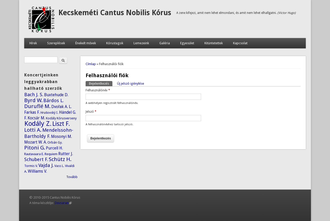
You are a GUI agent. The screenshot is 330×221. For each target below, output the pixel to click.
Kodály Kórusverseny (61, 118)
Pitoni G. (34, 148)
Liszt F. (61, 123)
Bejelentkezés (100, 83)
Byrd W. (33, 100)
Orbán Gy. (54, 142)
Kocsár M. (36, 118)
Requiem (51, 154)
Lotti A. (33, 130)
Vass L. (59, 166)
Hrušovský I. (49, 112)
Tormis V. (31, 166)
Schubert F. (36, 159)
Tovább (72, 177)
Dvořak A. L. (61, 106)
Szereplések (56, 43)
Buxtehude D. (56, 94)
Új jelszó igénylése (130, 83)
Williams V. (37, 171)
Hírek (33, 43)
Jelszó (91, 111)
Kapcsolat (240, 43)
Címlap (91, 64)
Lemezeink (141, 43)
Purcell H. (54, 148)
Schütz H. (60, 159)
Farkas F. (32, 112)
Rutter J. (65, 153)
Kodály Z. (38, 123)
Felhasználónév (98, 90)
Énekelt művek (85, 43)
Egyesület (187, 43)
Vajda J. (46, 165)
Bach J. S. (33, 94)
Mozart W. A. (35, 142)
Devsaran (63, 203)
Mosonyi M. (61, 136)
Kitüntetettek (213, 43)
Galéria (164, 43)
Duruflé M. (37, 106)
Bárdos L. (53, 100)
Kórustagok (114, 43)
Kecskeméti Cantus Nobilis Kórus (114, 12)
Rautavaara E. (34, 154)
